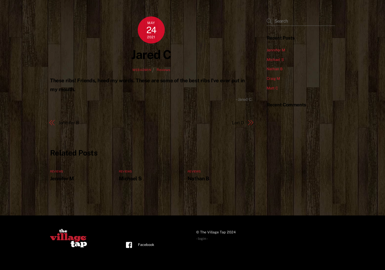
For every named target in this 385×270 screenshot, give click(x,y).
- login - (202, 238)
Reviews (163, 70)
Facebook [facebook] (139, 244)
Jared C (151, 54)
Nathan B (198, 178)
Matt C (272, 88)
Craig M (273, 78)
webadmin (141, 70)
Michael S (130, 178)
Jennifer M (62, 178)
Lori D (238, 122)
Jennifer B (68, 122)
